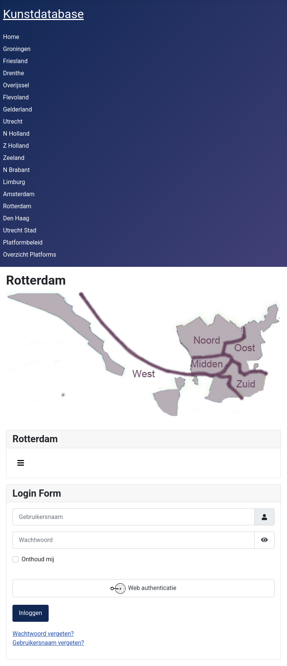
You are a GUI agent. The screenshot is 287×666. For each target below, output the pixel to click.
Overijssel (16, 85)
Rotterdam (17, 206)
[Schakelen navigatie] (20, 463)
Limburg (14, 182)
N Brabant (16, 169)
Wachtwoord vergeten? (43, 633)
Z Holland (16, 145)
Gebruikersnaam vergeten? (48, 642)
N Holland (16, 133)
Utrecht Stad (19, 230)
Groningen (17, 49)
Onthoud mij (37, 559)
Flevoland (16, 97)
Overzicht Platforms (29, 254)
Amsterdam (18, 194)
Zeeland (14, 157)
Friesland (15, 61)
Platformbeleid (23, 242)
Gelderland (17, 109)
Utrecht (13, 121)
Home (11, 36)
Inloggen (30, 612)
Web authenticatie (143, 588)
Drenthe (13, 73)
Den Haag (16, 218)
